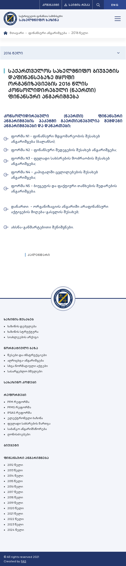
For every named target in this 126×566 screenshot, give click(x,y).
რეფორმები (15, 395)
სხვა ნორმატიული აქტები (27, 366)
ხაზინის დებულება (21, 326)
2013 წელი (15, 470)
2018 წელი (15, 497)
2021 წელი (15, 513)
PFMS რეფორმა (19, 407)
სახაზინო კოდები (20, 382)
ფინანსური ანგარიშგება (47, 33)
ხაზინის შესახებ (19, 319)
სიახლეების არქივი (22, 337)
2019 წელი (15, 502)
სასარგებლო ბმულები (24, 371)
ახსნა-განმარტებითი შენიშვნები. (42, 227)
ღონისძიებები (18, 434)
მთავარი (17, 33)
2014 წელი (15, 475)
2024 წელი (15, 530)
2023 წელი (15, 524)
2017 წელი (15, 492)
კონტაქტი (50, 5)
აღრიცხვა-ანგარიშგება (25, 360)
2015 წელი (15, 481)
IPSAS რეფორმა (19, 412)
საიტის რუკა (77, 5)
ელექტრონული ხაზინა (25, 418)
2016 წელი (15, 486)
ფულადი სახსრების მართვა (28, 423)
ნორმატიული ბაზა (21, 348)
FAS (23, 561)
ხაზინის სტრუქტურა (22, 331)
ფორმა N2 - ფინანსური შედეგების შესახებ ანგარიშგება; (64, 150)
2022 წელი (15, 519)
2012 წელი (15, 465)
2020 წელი (15, 508)
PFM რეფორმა (18, 402)
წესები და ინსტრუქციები (27, 355)
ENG (115, 5)
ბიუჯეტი (11, 445)
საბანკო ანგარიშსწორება (27, 429)
